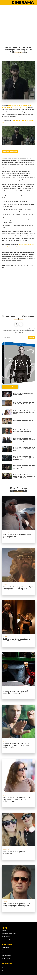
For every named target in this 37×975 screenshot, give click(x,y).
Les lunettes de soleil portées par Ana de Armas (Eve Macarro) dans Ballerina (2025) (24, 412)
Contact (4, 930)
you (3, 267)
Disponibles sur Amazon (9, 152)
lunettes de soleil (15, 265)
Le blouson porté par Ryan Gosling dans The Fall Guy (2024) (16, 640)
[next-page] (20, 916)
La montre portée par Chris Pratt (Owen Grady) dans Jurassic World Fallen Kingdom (17, 745)
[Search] (31, 337)
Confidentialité (6, 936)
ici (17, 246)
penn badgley (24, 265)
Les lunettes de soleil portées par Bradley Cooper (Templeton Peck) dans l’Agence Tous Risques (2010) (24, 439)
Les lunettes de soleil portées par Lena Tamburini (23, 421)
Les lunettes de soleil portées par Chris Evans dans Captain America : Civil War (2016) (24, 467)
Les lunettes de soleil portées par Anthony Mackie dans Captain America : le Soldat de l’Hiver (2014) (24, 476)
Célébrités (6, 532)
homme (8, 265)
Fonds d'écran (6, 958)
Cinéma (5, 584)
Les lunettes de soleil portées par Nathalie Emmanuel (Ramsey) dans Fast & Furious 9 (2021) (24, 458)
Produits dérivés (6, 955)
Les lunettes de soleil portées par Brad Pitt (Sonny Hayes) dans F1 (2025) (23, 430)
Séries (18, 56)
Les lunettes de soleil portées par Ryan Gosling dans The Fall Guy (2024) (23, 403)
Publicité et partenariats (9, 933)
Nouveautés (5, 947)
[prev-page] (17, 916)
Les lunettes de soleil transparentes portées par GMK (23, 393)
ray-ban (31, 265)
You (3, 158)
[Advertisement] (18, 25)
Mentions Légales (7, 939)
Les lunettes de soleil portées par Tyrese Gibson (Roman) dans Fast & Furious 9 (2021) (24, 449)
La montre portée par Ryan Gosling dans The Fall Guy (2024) (16, 692)
